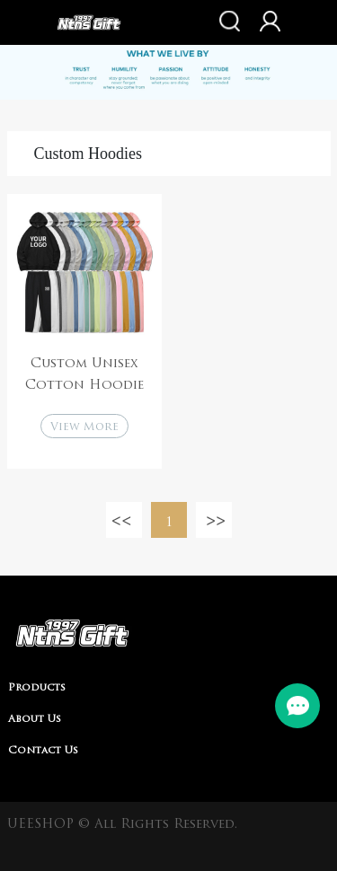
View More (84, 427)
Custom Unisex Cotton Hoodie (84, 374)
